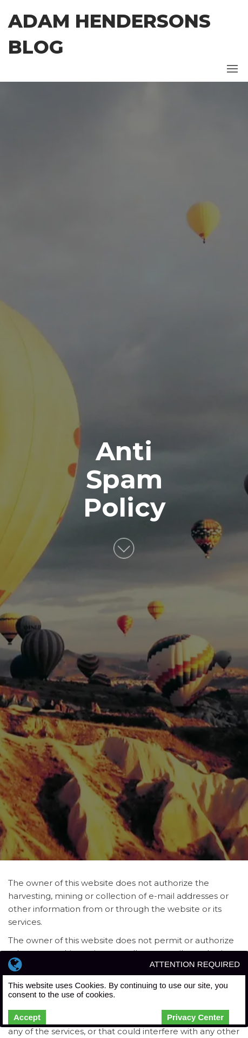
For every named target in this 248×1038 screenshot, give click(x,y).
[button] (232, 68)
